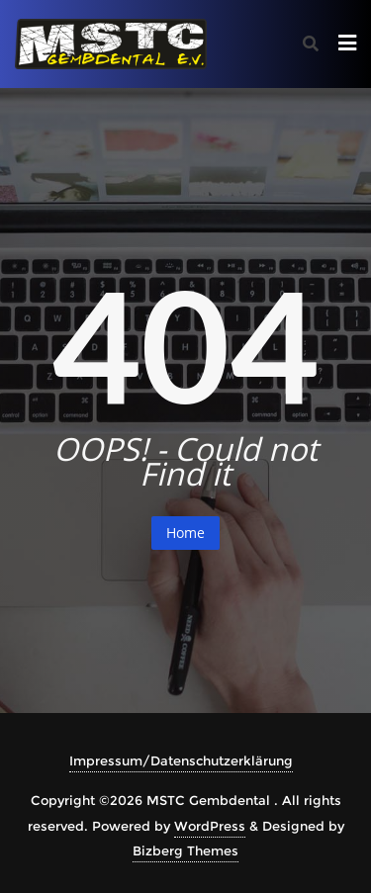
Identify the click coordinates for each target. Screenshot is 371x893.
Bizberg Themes (185, 850)
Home (185, 532)
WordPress (209, 826)
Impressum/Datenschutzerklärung (181, 760)
